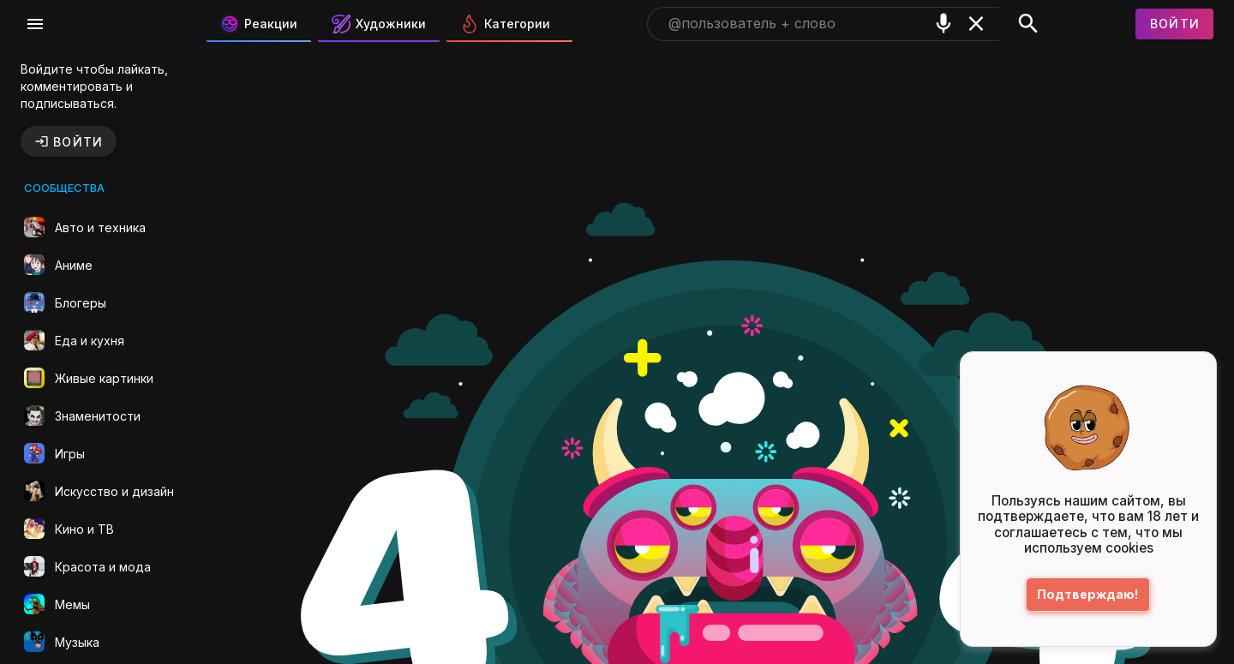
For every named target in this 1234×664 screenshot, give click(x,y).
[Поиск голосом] (943, 23)
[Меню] (35, 24)
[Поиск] (1028, 24)
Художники (379, 24)
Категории (505, 24)
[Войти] (1174, 24)
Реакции (258, 24)
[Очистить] (976, 23)
